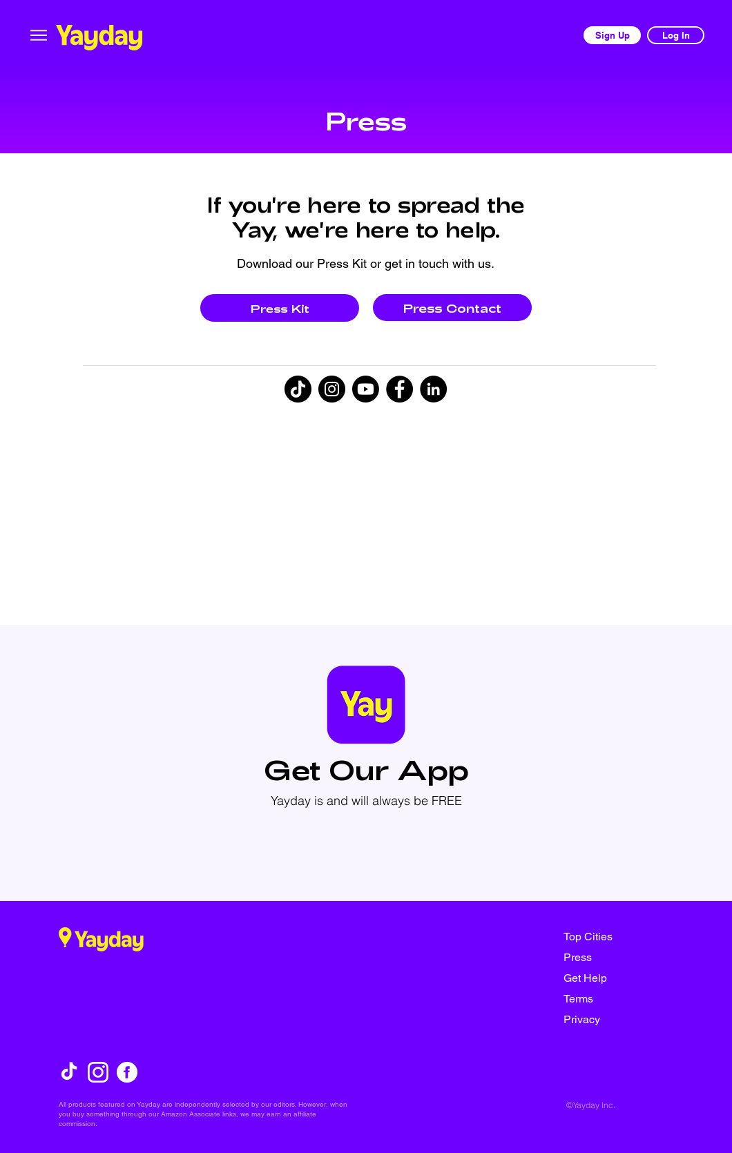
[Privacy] (613, 1019)
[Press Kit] (279, 308)
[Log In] (675, 35)
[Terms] (613, 998)
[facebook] (127, 1072)
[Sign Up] (612, 35)
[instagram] (98, 1072)
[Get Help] (613, 977)
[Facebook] (399, 389)
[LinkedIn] (433, 389)
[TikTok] (298, 389)
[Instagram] (331, 389)
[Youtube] (365, 389)
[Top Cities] (613, 936)
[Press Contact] (452, 307)
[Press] (613, 957)
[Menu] (39, 35)
